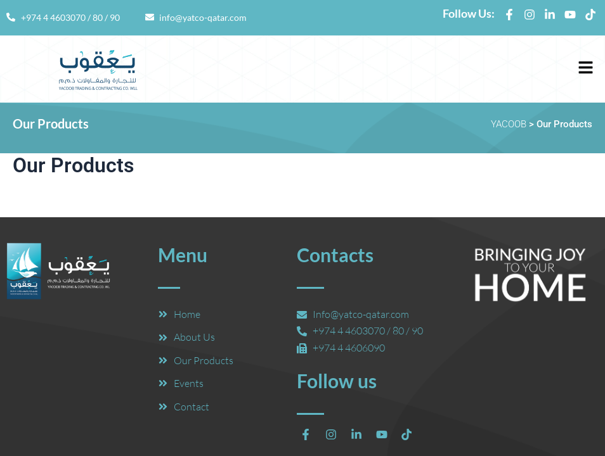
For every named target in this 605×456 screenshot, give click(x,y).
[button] (586, 69)
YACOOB (508, 124)
